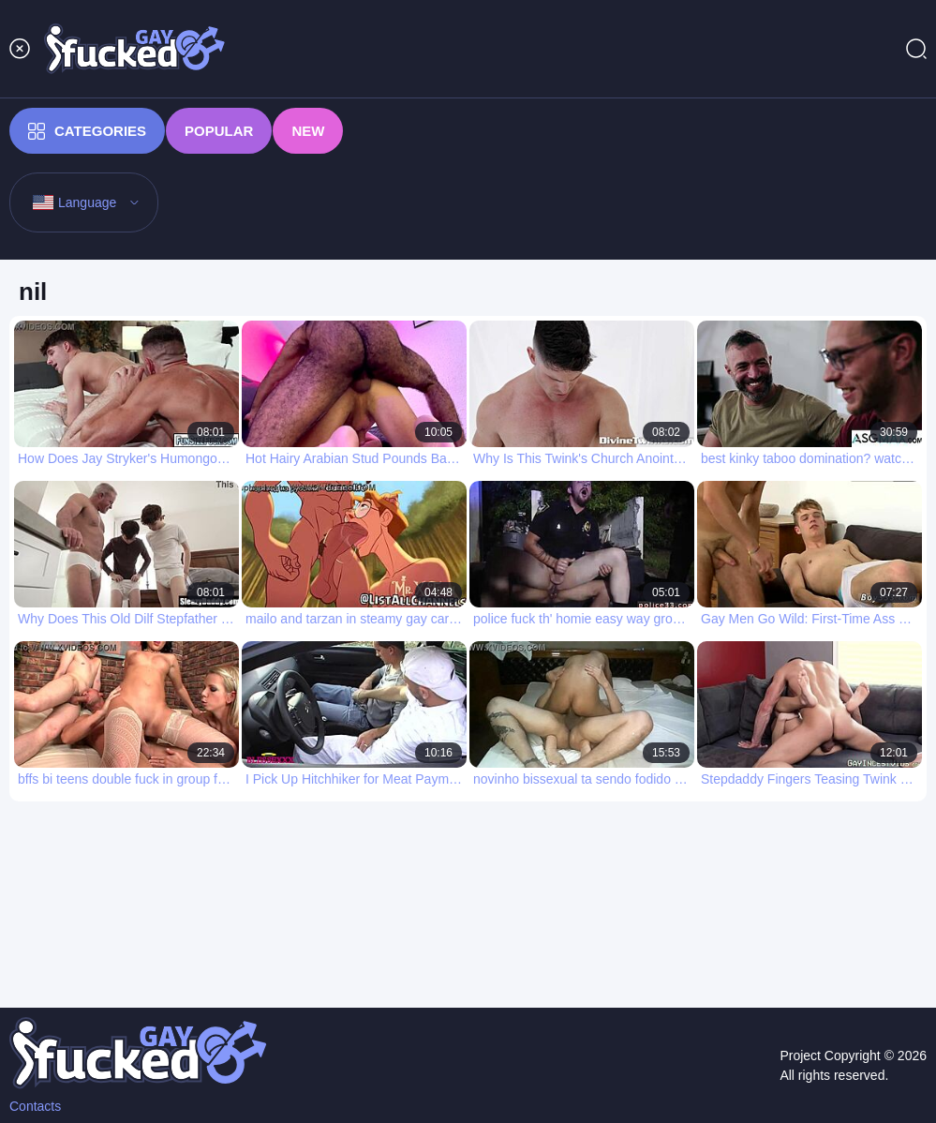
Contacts (35, 1106)
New (307, 131)
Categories (87, 131)
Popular (219, 131)
